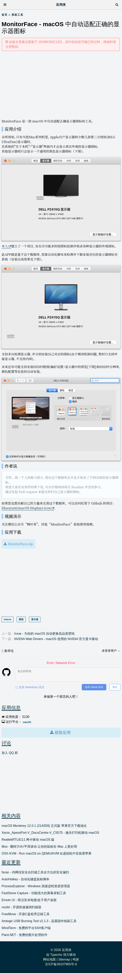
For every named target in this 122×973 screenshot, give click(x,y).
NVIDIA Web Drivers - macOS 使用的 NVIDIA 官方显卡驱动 (56, 639)
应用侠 (61, 4)
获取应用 (62, 733)
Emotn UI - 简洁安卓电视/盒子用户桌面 (29, 900)
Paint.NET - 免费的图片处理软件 (24, 935)
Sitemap (64, 959)
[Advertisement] (61, 85)
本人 (5, 246)
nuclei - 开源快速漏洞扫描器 (21, 907)
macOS (27, 722)
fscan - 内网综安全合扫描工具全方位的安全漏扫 (35, 872)
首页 (5, 14)
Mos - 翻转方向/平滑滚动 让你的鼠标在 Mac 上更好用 (39, 846)
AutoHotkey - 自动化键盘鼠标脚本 (25, 879)
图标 (21, 619)
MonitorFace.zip (20, 544)
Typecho (56, 954)
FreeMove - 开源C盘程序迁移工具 (26, 914)
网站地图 (49, 959)
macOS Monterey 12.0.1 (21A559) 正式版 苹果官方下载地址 (44, 825)
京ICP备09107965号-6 (61, 964)
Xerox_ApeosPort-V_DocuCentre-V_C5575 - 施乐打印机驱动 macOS (50, 832)
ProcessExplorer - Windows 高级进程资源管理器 (36, 886)
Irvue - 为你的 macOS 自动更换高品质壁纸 (44, 633)
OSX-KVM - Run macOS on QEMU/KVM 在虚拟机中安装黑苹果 (46, 853)
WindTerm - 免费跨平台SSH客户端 (26, 928)
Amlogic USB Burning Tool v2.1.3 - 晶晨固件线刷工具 (39, 921)
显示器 (34, 619)
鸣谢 (76, 959)
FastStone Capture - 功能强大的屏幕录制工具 (34, 893)
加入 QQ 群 (10, 753)
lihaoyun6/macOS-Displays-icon (26, 508)
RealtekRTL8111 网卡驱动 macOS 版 (28, 839)
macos (7, 619)
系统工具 (17, 14)
